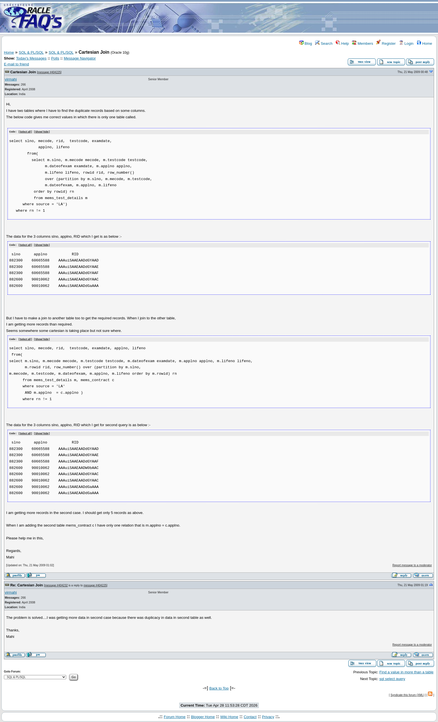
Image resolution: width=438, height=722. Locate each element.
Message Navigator (80, 58)
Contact (250, 716)
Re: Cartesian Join (26, 584)
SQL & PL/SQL (31, 52)
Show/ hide (42, 132)
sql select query (392, 678)
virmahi (11, 79)
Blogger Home (203, 716)
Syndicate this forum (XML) (407, 693)
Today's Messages (31, 58)
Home (424, 43)
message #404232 (56, 584)
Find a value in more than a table (406, 671)
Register (386, 43)
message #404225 (49, 72)
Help (342, 43)
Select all (25, 132)
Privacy (268, 716)
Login (406, 43)
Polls (55, 58)
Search (323, 43)
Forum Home (174, 716)
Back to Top (218, 687)
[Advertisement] (252, 17)
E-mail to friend (16, 64)
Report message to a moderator (412, 564)
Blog (305, 43)
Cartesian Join (23, 72)
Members (362, 43)
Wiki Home (229, 716)
